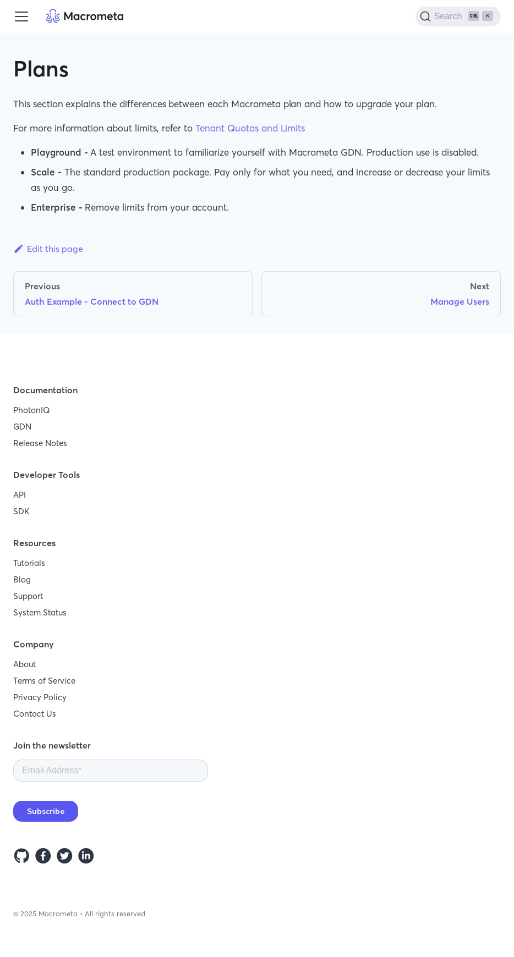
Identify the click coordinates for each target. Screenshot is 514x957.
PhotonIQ (31, 410)
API (19, 495)
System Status (40, 612)
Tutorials (29, 563)
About (24, 664)
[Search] (458, 16)
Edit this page (48, 248)
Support (28, 596)
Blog (22, 579)
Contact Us (34, 713)
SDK (21, 511)
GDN (22, 426)
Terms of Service (44, 680)
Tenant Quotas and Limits (250, 128)
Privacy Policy (40, 697)
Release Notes (40, 443)
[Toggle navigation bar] (21, 16)
